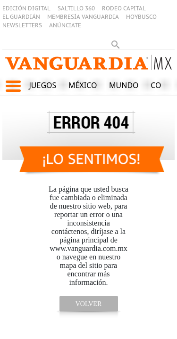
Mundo (124, 85)
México (82, 85)
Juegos (42, 85)
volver (89, 303)
